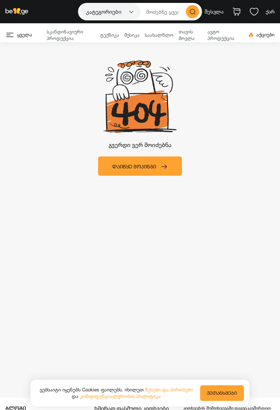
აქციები (261, 34)
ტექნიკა (109, 35)
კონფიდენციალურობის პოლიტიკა (120, 396)
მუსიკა (132, 35)
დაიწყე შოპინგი (140, 166)
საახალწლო (159, 35)
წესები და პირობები (169, 390)
